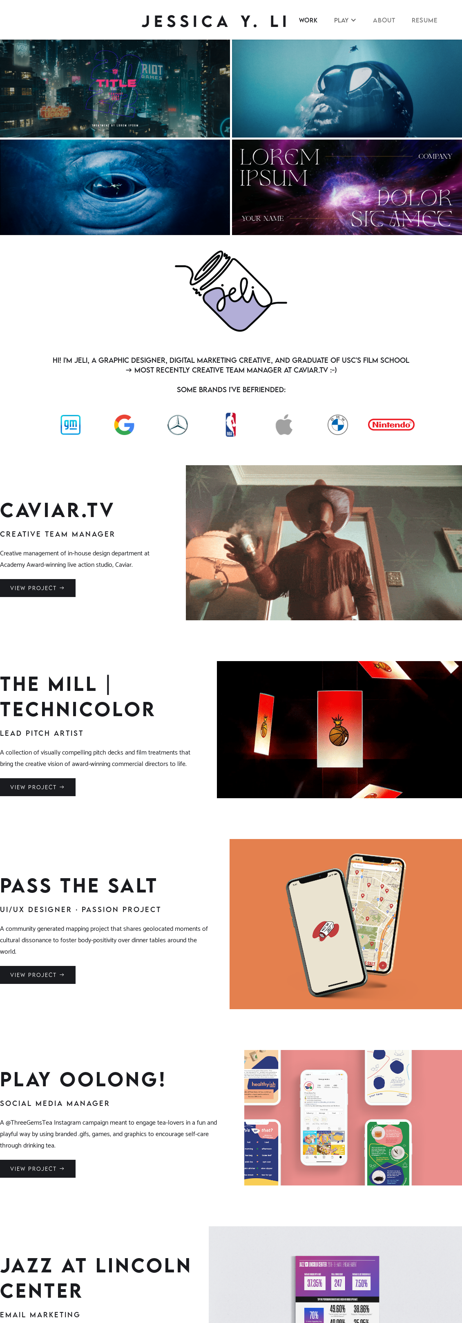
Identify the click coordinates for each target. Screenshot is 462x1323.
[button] (345, 20)
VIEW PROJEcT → (37, 588)
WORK (308, 20)
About (384, 20)
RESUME (424, 20)
